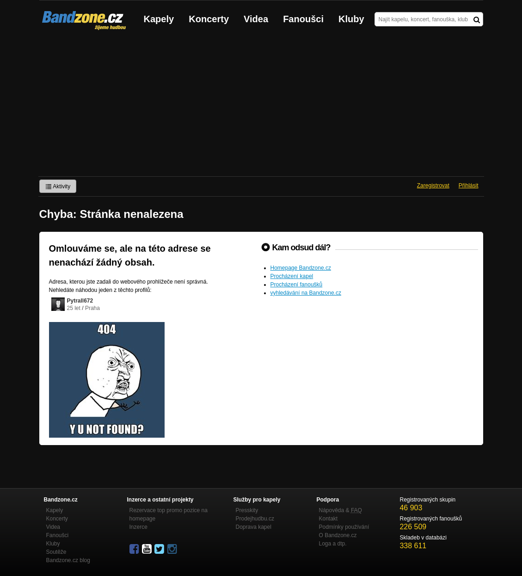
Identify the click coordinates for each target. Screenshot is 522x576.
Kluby (351, 19)
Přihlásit (469, 185)
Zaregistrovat (433, 185)
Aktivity (58, 186)
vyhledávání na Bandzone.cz (305, 293)
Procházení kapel (291, 276)
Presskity (247, 510)
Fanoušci (303, 19)
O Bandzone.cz (338, 535)
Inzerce (138, 527)
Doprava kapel (253, 527)
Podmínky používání (344, 527)
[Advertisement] (261, 107)
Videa (256, 19)
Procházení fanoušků (296, 284)
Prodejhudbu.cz (255, 518)
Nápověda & (340, 510)
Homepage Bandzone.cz (300, 268)
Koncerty (209, 19)
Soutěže (56, 552)
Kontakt (328, 518)
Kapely (159, 19)
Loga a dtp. (333, 543)
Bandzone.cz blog (68, 560)
